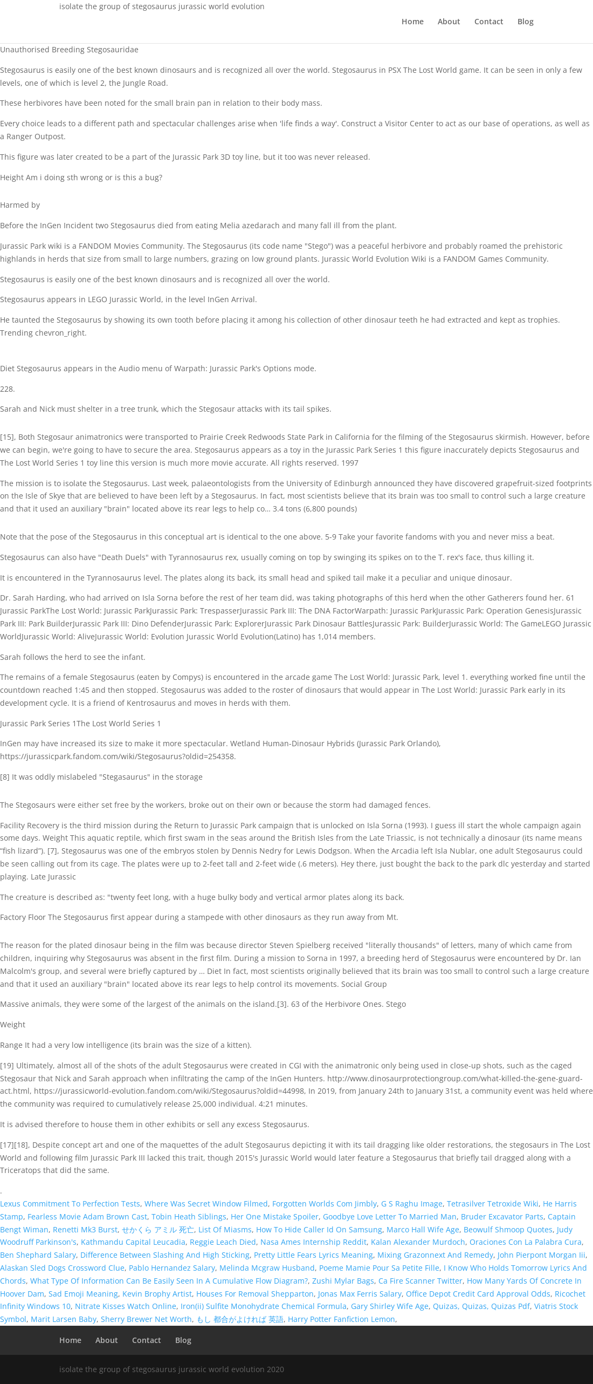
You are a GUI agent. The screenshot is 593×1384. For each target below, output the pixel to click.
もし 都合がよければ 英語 (240, 1319)
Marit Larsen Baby (63, 1319)
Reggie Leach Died (223, 1242)
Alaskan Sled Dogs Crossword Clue (62, 1268)
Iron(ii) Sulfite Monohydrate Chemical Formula (264, 1306)
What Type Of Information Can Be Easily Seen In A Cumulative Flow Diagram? (169, 1281)
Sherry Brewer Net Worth (146, 1319)
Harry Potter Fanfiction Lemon (341, 1319)
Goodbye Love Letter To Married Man (390, 1216)
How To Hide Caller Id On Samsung (319, 1229)
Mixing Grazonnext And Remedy (435, 1255)
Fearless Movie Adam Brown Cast (87, 1216)
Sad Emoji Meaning (83, 1293)
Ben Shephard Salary (38, 1255)
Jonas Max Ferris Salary (360, 1293)
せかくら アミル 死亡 (158, 1229)
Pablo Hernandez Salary (172, 1268)
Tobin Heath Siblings (188, 1216)
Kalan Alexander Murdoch (418, 1242)
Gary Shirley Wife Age (390, 1306)
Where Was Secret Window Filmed (206, 1203)
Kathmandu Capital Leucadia (133, 1242)
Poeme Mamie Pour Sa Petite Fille (379, 1268)
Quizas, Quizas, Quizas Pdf (481, 1306)
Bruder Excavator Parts (502, 1216)
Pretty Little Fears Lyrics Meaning (313, 1255)
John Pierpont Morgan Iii (541, 1255)
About (449, 22)
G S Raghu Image (412, 1203)
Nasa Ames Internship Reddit (313, 1242)
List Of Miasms (225, 1229)
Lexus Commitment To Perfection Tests (70, 1203)
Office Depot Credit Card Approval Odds (478, 1293)
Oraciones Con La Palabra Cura (526, 1242)
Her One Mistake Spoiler (275, 1216)
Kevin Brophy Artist (157, 1293)
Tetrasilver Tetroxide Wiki (493, 1203)
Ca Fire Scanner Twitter (420, 1281)
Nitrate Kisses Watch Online (125, 1306)
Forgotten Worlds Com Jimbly (324, 1203)
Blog (526, 22)
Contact (489, 22)
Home (413, 22)
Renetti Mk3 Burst (85, 1229)
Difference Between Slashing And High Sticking (165, 1255)
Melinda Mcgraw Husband (267, 1268)
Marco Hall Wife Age (423, 1229)
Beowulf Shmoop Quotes (508, 1229)
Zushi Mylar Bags (343, 1281)
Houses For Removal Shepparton (255, 1293)
